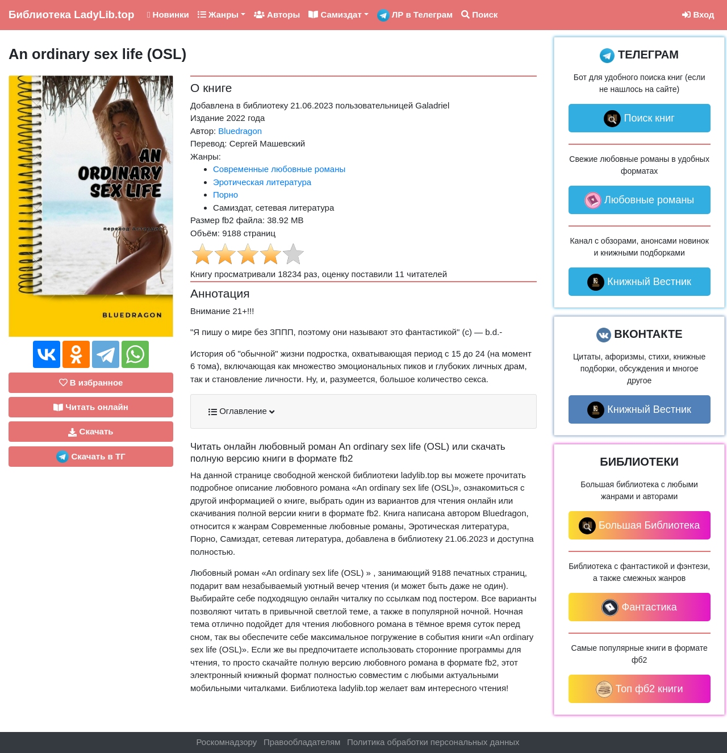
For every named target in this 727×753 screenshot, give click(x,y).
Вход (698, 14)
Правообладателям (302, 742)
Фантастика (638, 607)
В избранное (91, 382)
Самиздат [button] (335, 14)
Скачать (90, 431)
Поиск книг (639, 118)
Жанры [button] (218, 14)
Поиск (479, 14)
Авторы (277, 14)
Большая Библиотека (639, 525)
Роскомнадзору (227, 742)
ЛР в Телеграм (415, 15)
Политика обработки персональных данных (433, 742)
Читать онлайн (90, 407)
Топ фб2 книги (639, 689)
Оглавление (241, 411)
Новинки (168, 14)
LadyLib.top (71, 14)
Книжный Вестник (639, 282)
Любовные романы (639, 200)
